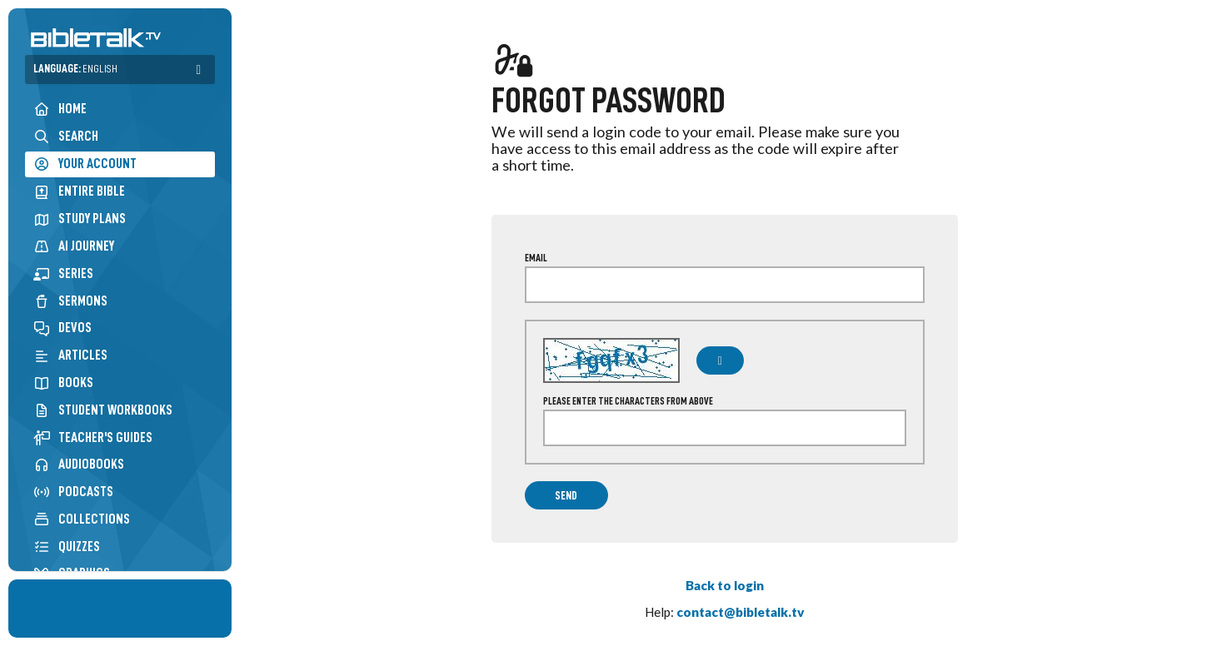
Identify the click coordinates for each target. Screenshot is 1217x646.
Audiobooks (78, 464)
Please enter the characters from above (628, 401)
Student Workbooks (102, 410)
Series (63, 273)
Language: (75, 68)
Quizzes (66, 546)
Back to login (725, 585)
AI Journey (73, 246)
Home (60, 109)
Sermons (70, 301)
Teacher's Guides (92, 437)
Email (536, 258)
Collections (81, 519)
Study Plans (79, 218)
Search (65, 136)
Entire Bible (79, 191)
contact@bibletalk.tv (740, 611)
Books (63, 382)
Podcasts (73, 491)
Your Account (85, 164)
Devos (62, 328)
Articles (70, 355)
